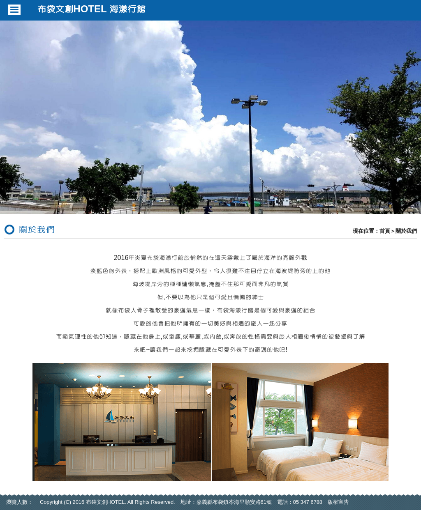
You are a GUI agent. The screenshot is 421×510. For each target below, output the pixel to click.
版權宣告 (338, 502)
